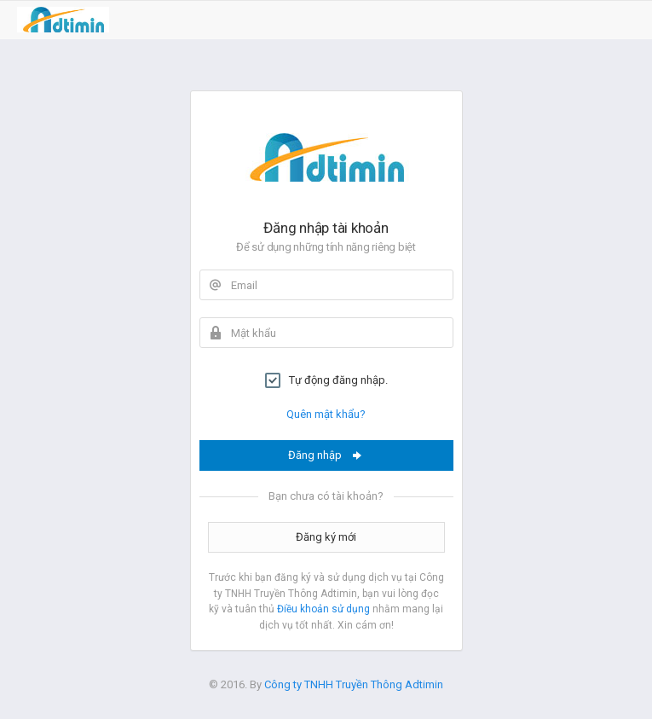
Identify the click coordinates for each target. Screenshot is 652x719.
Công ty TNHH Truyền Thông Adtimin (353, 684)
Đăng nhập (326, 455)
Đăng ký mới (326, 537)
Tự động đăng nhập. (326, 380)
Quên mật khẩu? (326, 414)
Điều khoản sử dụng (323, 609)
